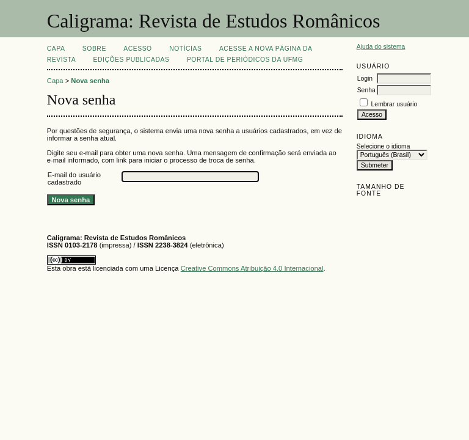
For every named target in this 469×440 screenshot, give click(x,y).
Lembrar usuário (394, 104)
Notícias (185, 48)
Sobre (94, 48)
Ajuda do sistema (381, 46)
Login (365, 78)
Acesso (137, 48)
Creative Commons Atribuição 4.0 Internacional (252, 268)
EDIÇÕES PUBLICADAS (131, 59)
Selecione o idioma (383, 146)
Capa (56, 48)
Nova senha (90, 80)
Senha (366, 90)
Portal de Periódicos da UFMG (245, 59)
